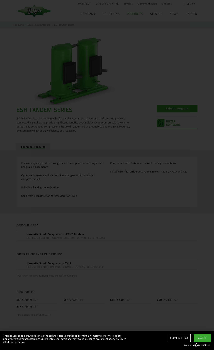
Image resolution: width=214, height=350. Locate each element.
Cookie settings (179, 337)
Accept (202, 337)
